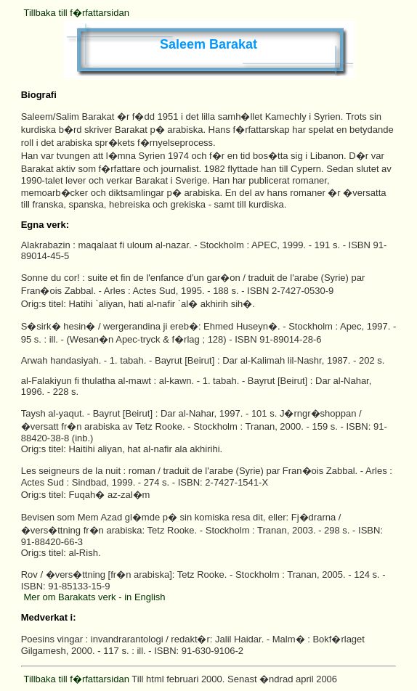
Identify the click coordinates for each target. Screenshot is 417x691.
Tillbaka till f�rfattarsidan (76, 12)
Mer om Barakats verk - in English (94, 597)
